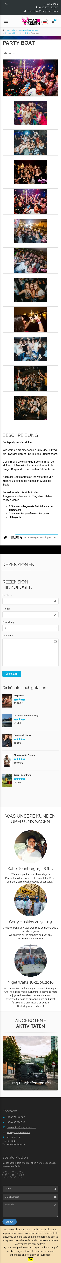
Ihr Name (7, 595)
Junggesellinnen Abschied (16, 33)
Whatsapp (52, 3)
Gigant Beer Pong (22, 775)
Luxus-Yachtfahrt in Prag (26, 715)
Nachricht (7, 635)
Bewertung (8, 622)
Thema (6, 608)
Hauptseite (10, 30)
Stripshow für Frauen (24, 755)
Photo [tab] (9, 53)
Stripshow (19, 695)
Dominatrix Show (22, 735)
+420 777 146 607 (48, 7)
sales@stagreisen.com (18, 1132)
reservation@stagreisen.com (42, 11)
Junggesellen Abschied (28, 30)
